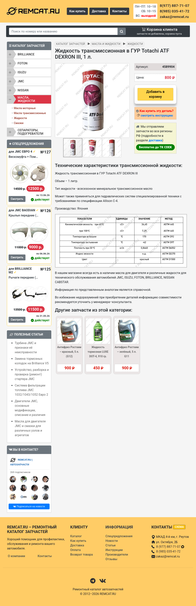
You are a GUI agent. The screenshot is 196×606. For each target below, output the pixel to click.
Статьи (110, 545)
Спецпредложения (118, 536)
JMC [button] (21, 81)
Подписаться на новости (29, 506)
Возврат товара (81, 554)
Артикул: (140, 67)
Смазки (18, 123)
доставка (155, 140)
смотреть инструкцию (157, 115)
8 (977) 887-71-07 (170, 546)
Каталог (76, 536)
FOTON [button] (22, 63)
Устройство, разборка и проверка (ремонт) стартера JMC (32, 374)
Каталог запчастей (70, 44)
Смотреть (17, 198)
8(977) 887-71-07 (174, 5)
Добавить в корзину (155, 94)
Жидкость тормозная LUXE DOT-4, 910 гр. (98, 352)
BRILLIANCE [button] (26, 54)
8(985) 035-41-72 (174, 11)
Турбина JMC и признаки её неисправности (26, 347)
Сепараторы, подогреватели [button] (30, 131)
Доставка (99, 11)
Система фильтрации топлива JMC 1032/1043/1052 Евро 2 (31, 390)
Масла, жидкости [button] (26, 99)
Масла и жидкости (106, 44)
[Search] (63, 31)
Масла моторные (25, 108)
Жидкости (20, 118)
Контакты (119, 11)
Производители (116, 554)
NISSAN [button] (23, 90)
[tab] (29, 54)
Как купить (77, 11)
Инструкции (114, 550)
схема (179, 526)
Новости (111, 541)
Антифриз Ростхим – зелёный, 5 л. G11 (127, 352)
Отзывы (111, 559)
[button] (126, 100)
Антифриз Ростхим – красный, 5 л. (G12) (69, 352)
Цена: (140, 77)
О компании (16, 556)
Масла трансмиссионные (30, 113)
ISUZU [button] (22, 72)
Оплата (75, 550)
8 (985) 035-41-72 (168, 551)
